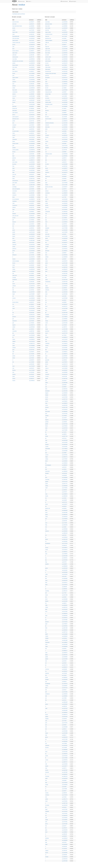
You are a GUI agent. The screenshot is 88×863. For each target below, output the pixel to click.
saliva (46, 201)
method (46, 607)
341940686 (64, 634)
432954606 (64, 73)
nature (13, 308)
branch (46, 155)
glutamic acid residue (49, 186)
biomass (13, 151)
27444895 (64, 747)
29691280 (64, 834)
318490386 (32, 213)
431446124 (64, 549)
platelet (46, 378)
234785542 (64, 209)
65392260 (31, 205)
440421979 (64, 98)
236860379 (64, 353)
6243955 (64, 786)
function (13, 263)
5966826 (64, 112)
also (46, 675)
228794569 (64, 349)
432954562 (64, 104)
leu (45, 753)
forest (46, 751)
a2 (45, 588)
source (13, 283)
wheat (46, 584)
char (46, 526)
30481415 (64, 545)
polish (46, 248)
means (13, 265)
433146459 (64, 199)
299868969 (64, 749)
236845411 (64, 551)
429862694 (64, 411)
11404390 (64, 116)
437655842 (64, 425)
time (13, 289)
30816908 (64, 854)
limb (46, 302)
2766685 (64, 452)
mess (13, 306)
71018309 (31, 353)
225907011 (64, 341)
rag (45, 308)
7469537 (64, 108)
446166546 (64, 844)
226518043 (64, 524)
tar (45, 353)
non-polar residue (15, 131)
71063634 (31, 219)
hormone (46, 199)
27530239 (64, 673)
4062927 (64, 300)
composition (14, 331)
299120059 (64, 710)
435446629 (32, 79)
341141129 (64, 481)
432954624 (32, 131)
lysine (46, 265)
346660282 (64, 190)
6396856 (64, 302)
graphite (46, 481)
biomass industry (15, 302)
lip (45, 712)
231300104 (64, 584)
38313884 (31, 312)
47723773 (31, 112)
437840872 (64, 401)
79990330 (31, 108)
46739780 (31, 242)
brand (13, 267)
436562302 (64, 514)
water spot (47, 65)
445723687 (64, 823)
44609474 (31, 50)
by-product (14, 164)
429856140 (64, 856)
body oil (46, 83)
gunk (13, 145)
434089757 (64, 168)
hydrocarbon (14, 110)
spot (46, 743)
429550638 (64, 485)
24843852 (64, 421)
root (46, 384)
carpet (13, 345)
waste (13, 34)
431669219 (32, 339)
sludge (46, 285)
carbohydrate (47, 211)
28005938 (64, 240)
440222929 (64, 405)
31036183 (64, 848)
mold (46, 197)
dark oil (13, 114)
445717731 (64, 483)
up (45, 475)
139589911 (64, 250)
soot (46, 143)
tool (46, 217)
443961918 (64, 516)
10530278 (64, 827)
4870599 (64, 133)
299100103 (64, 858)
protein (13, 230)
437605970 (32, 236)
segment (13, 324)
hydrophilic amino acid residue (17, 61)
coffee (46, 605)
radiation (13, 341)
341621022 (64, 374)
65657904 (31, 331)
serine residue (47, 28)
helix (46, 726)
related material (15, 40)
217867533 (64, 811)
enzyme (13, 380)
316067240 (32, 285)
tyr (45, 617)
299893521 (64, 465)
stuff (13, 281)
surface (13, 339)
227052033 (64, 782)
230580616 (64, 114)
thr (45, 304)
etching (46, 436)
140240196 (64, 805)
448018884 (64, 382)
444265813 (64, 221)
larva (46, 357)
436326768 (64, 737)
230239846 (64, 164)
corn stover (47, 98)
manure (46, 405)
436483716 (32, 324)
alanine (46, 539)
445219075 (64, 580)
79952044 (31, 306)
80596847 (31, 211)
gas (13, 318)
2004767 (64, 790)
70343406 (31, 372)
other (46, 821)
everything (47, 590)
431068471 (64, 547)
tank (13, 273)
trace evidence (15, 71)
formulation (47, 805)
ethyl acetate (47, 411)
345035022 (64, 419)
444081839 (64, 238)
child (13, 351)
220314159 (64, 314)
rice (46, 300)
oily (45, 506)
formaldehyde (47, 683)
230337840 (64, 366)
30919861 (64, 475)
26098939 (64, 246)
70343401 (31, 75)
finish (46, 582)
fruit (13, 312)
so (45, 502)
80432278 (31, 215)
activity (13, 357)
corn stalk (47, 54)
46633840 (31, 271)
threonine (47, 747)
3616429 (64, 807)
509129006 (32, 104)
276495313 (32, 380)
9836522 (64, 252)
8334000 (64, 384)
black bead (14, 106)
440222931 (64, 50)
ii (12, 364)
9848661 (64, 151)
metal (13, 203)
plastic (46, 269)
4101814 (64, 380)
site (46, 827)
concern (13, 135)
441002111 (64, 582)
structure (13, 298)
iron (46, 498)
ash (46, 166)
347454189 (64, 755)
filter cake (47, 116)
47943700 (31, 277)
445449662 (64, 852)
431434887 (64, 347)
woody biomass (15, 180)
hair (13, 252)
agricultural (47, 331)
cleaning (13, 374)
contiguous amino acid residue (50, 73)
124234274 (32, 256)
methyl (46, 516)
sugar (46, 708)
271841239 (32, 137)
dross (46, 611)
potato (46, 778)
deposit (13, 236)
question (13, 271)
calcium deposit (48, 61)
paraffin (46, 423)
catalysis (46, 850)
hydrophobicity (47, 281)
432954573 (32, 61)
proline (46, 263)
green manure (47, 50)
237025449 (64, 139)
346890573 (64, 337)
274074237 (32, 283)
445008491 (64, 155)
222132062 (64, 48)
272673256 (32, 308)
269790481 (32, 170)
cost (13, 211)
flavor (46, 510)
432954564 (64, 56)
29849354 (64, 489)
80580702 (31, 337)
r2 (45, 834)
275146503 (32, 155)
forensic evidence (15, 50)
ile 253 (46, 232)
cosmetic (46, 446)
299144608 (64, 555)
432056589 (64, 372)
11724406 (64, 522)
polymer (46, 230)
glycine (46, 737)
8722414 (64, 438)
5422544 (64, 660)
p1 (45, 489)
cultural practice (15, 56)
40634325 (31, 166)
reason (46, 333)
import (46, 801)
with (46, 780)
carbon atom (14, 275)
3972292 (64, 842)
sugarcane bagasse (48, 40)
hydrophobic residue (48, 104)
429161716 (64, 364)
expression (14, 244)
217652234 (64, 794)
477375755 (64, 543)
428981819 (64, 61)
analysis (46, 766)
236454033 (64, 815)
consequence (14, 205)
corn (46, 131)
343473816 (64, 423)
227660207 (64, 623)
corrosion (47, 376)
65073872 (31, 110)
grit (45, 438)
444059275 (64, 652)
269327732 (32, 343)
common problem (15, 149)
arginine (46, 658)
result (13, 366)
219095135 (64, 838)
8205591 (64, 648)
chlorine (46, 184)
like (45, 180)
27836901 (64, 415)
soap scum (47, 36)
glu (45, 625)
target (13, 168)
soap (46, 112)
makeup (46, 458)
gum (46, 518)
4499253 (64, 386)
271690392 (32, 168)
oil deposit (47, 135)
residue (21, 5)
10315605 (64, 275)
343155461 (64, 454)
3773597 (64, 197)
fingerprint (47, 147)
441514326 (64, 751)
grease (46, 238)
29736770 (64, 491)
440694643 (64, 254)
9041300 (64, 467)
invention (46, 792)
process (13, 44)
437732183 (64, 145)
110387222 (64, 683)
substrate (14, 285)
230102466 (64, 644)
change (46, 320)
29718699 (64, 788)
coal (46, 386)
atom (13, 122)
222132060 (64, 236)
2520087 (64, 38)
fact (46, 603)
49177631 (31, 120)
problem (13, 63)
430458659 (64, 656)
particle (13, 120)
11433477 (64, 417)
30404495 (64, 846)
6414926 (64, 296)
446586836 (64, 646)
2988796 (64, 434)
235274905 (64, 213)
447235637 (64, 458)
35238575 (31, 351)
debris (13, 178)
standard (13, 147)
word (13, 75)
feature (13, 141)
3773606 (64, 277)
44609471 (31, 71)
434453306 (64, 444)
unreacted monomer (48, 34)
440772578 (64, 333)
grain (46, 339)
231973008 (64, 308)
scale (46, 440)
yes (46, 570)
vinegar (46, 819)
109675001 (64, 479)
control (46, 322)
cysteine (46, 170)
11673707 (64, 85)
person (46, 823)
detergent (47, 473)
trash (46, 291)
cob (46, 215)
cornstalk (46, 246)
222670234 (64, 708)
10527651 (64, 223)
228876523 (64, 267)
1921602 (64, 498)
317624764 (32, 341)
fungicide (46, 718)
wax (46, 242)
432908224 (32, 141)
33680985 (31, 197)
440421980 (64, 512)
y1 (45, 491)
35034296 (31, 46)
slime (46, 409)
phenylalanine (47, 543)
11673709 (64, 42)
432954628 (32, 143)
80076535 (31, 129)
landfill (46, 634)
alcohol (46, 677)
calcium (46, 549)
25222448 (64, 473)
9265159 (64, 506)
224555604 (64, 477)
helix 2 (46, 599)
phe (46, 632)
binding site (14, 254)
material (13, 30)
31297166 (31, 349)
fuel (13, 287)
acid (46, 724)
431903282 (32, 250)
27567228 (64, 850)
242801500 (32, 248)
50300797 (31, 302)
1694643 (64, 469)
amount (46, 852)
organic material (15, 77)
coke (46, 720)
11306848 (64, 217)
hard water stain (48, 71)
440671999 (64, 627)
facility (13, 376)
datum (13, 197)
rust (46, 151)
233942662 (64, 541)
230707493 (64, 357)
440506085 (64, 578)
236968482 (64, 83)
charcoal (46, 137)
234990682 (64, 318)
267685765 (32, 42)
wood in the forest (15, 21)
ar (45, 848)
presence (47, 407)
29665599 (64, 586)
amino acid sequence (16, 188)
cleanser (46, 337)
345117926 (64, 407)
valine (46, 652)
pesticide (46, 421)
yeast (46, 553)
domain (13, 73)
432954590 (64, 102)
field (46, 840)
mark (46, 275)
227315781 (64, 722)
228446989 (64, 599)
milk (46, 188)
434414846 (64, 34)
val (45, 541)
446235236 (64, 778)
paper (46, 182)
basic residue (47, 52)
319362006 (32, 298)
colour (46, 580)
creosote (46, 454)
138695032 (64, 471)
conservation (14, 190)
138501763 (64, 776)
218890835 (64, 256)
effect (46, 627)
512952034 (32, 190)
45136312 (31, 116)
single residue (14, 52)
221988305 (64, 553)
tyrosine (46, 397)
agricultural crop (48, 38)
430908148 (64, 67)
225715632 (64, 413)
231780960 (64, 757)
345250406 (64, 679)
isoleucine (47, 531)
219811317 (64, 590)
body (46, 735)
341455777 (64, 766)
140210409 (64, 390)
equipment (47, 673)
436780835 (64, 704)
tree (46, 535)
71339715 (31, 296)
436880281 (64, 677)
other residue (14, 67)
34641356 (31, 54)
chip (46, 380)
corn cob (46, 63)
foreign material (15, 65)
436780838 (64, 89)
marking (46, 685)
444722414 (64, 687)
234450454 (64, 625)
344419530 (64, 601)
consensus (47, 669)
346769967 (64, 207)
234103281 (64, 570)
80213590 (31, 145)
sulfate (46, 574)
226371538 (64, 279)
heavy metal (14, 89)
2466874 (64, 180)
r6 (45, 586)
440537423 (64, 607)
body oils (46, 85)
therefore (14, 370)
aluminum (47, 621)
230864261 (64, 81)
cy (45, 788)
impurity (13, 102)
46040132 (31, 133)
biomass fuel (14, 108)
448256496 (64, 615)
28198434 (64, 638)
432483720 (32, 151)
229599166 (64, 271)
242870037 (32, 291)
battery (46, 654)
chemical (14, 85)
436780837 (64, 100)
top (45, 318)
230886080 (64, 840)
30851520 (64, 706)
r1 (45, 846)
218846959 (64, 289)
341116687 (64, 184)
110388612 (64, 642)
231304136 (64, 409)
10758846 (64, 65)
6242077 (64, 825)
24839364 (64, 287)
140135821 (64, 745)
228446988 (64, 726)
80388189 (31, 122)
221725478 (64, 339)
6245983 (64, 780)
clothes (46, 372)
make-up (46, 368)
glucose (46, 640)
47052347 (31, 374)
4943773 (64, 768)
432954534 (32, 38)
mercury (46, 547)
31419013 (31, 223)
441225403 (64, 201)
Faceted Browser (64, 1)
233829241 (64, 557)
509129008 (32, 96)
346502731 (64, 456)
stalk (46, 267)
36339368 (31, 267)
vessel (13, 184)
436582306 (32, 217)
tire (45, 790)
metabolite (47, 811)
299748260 (64, 572)
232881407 (64, 304)
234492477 (64, 242)
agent (46, 623)
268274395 (32, 184)
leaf (46, 174)
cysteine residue (48, 56)
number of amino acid (16, 42)
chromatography (48, 465)
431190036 (64, 368)
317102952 (32, 370)
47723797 (31, 40)
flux (46, 786)
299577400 (64, 803)
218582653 (64, 693)
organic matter (14, 32)
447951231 (64, 248)
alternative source (15, 118)
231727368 (64, 739)
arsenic (46, 347)
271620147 (32, 98)
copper (46, 646)
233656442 (64, 712)
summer (46, 770)
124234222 (32, 310)
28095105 (64, 792)
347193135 (64, 621)
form (46, 825)
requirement (14, 320)
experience (47, 172)
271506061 (32, 73)
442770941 (64, 809)
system (46, 483)
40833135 (31, 238)
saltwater (46, 415)
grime (46, 366)
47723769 (31, 65)
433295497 (64, 370)
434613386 (64, 640)
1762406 (64, 675)
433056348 (32, 172)
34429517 (31, 203)
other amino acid (15, 215)
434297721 (32, 28)
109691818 (64, 211)
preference (14, 248)
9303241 (64, 689)
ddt (45, 619)
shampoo (14, 347)
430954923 (32, 234)
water (46, 81)
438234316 (32, 230)
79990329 (31, 287)
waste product (47, 100)
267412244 (32, 232)
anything (13, 242)
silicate (46, 504)
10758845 (64, 743)
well (46, 592)
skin (46, 178)
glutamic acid (47, 508)
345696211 (64, 351)
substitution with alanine (49, 122)
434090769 (32, 149)
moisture (46, 345)
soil (13, 296)
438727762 (64, 399)
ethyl (46, 782)
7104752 (64, 432)
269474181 (32, 178)
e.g (45, 671)
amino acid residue (15, 38)
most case (14, 174)
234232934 (64, 559)
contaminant (14, 139)
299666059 (64, 566)
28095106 (64, 118)
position (13, 355)
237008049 (64, 518)
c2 (45, 854)
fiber (46, 349)
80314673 (31, 368)
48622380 (31, 147)
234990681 (64, 106)
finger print (47, 46)
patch (13, 238)
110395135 (64, 343)
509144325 (32, 318)
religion (46, 456)
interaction (47, 772)
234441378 (64, 63)
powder (13, 232)
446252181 (64, 388)
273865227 (32, 48)
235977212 (64, 632)
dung (46, 310)
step (46, 500)
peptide (46, 656)
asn (46, 450)
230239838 (64, 79)
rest (13, 304)
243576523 (32, 244)
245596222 (32, 279)
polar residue (14, 182)
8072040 (64, 535)
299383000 (64, 741)
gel (45, 312)
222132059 (64, 442)
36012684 (31, 281)
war (46, 739)
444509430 (64, 285)
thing (13, 166)
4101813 (64, 30)
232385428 (64, 537)
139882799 (64, 147)
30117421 (64, 502)
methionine (47, 289)
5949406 (64, 508)
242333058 (32, 164)
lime (46, 296)
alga (46, 434)
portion (13, 250)
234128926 (64, 450)
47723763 (31, 77)
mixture (13, 234)
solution (13, 378)
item (13, 153)
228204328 (64, 291)
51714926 (31, 102)
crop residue (47, 21)
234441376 (64, 215)
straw (46, 79)
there (46, 477)
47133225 (31, 85)
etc (13, 314)
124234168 (32, 300)
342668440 (64, 636)
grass (13, 349)
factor (13, 48)
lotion (46, 388)
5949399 (64, 724)
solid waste (14, 54)
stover (46, 512)
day (46, 559)
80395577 (31, 106)
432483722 (32, 180)
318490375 (32, 199)
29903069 (64, 588)
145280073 (32, 36)
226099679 (64, 403)
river (46, 813)
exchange (14, 277)
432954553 (64, 52)
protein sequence (15, 116)
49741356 (31, 355)
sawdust (46, 141)
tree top (46, 106)
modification (14, 201)
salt (46, 44)
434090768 (32, 63)
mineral (13, 79)
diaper (46, 809)
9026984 (64, 131)
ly (45, 545)
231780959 (64, 232)
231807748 (64, 219)
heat (46, 660)
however (46, 145)
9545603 (64, 110)
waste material (15, 112)
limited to (46, 96)
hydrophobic (47, 390)
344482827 (64, 345)
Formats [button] (29, 1)
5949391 (64, 234)
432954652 (32, 52)
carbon (13, 335)
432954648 (64, 153)
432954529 (32, 87)
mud (46, 213)
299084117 (64, 650)
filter (46, 578)
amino (46, 644)
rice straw (47, 164)
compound (47, 374)
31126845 (64, 96)
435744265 (64, 322)
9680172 (64, 735)
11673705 (64, 149)
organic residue (48, 32)
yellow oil (14, 100)
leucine (46, 168)
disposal (46, 601)
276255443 (32, 69)
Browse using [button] (21, 1)
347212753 (64, 137)
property (46, 351)
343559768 (64, 759)
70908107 (31, 304)
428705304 (64, 716)
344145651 (64, 446)
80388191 (31, 275)
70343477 (31, 21)
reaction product (48, 89)
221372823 (64, 611)
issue (13, 83)
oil (12, 104)
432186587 (64, 819)
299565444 (64, 613)
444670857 (64, 770)
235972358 (64, 312)
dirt (13, 337)
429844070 (64, 269)
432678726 (32, 347)
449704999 (64, 733)
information (47, 776)
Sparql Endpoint (72, 1)
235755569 (64, 298)
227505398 (64, 182)
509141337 (32, 314)
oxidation (46, 638)
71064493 (31, 322)
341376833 (64, 397)
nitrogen (46, 784)
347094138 (64, 170)
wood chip (47, 30)
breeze (13, 170)
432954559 (32, 182)
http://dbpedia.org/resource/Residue (18, 13)
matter (13, 69)
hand (46, 768)
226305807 (64, 355)
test (13, 333)
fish (46, 807)
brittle (13, 172)
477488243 (64, 448)
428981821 (64, 135)
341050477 (64, 504)
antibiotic (46, 256)
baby (46, 842)
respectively (47, 642)
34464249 (31, 265)
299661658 (64, 702)
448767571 (64, 306)
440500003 (64, 510)
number (13, 246)
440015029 (64, 568)
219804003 (64, 531)
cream (46, 355)
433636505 (64, 40)
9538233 (64, 681)
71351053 (31, 333)
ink (45, 298)
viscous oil (14, 96)
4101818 (64, 75)
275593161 (32, 209)
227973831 (64, 821)
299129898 (64, 283)
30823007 (64, 836)
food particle (47, 77)
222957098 (64, 440)
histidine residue (48, 102)
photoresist (47, 250)
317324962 (32, 81)
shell (46, 341)
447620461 (64, 801)
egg (46, 219)
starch (46, 306)
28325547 (64, 718)
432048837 (64, 685)
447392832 (64, 487)
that (46, 700)
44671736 (31, 56)
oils (13, 353)
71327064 (31, 254)
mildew (46, 382)
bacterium (14, 316)
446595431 (64, 320)
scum (46, 522)
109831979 (64, 331)
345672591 (64, 378)
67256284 (31, 320)
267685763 (32, 246)
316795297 (32, 316)
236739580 (64, 619)
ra (45, 706)
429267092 (64, 654)
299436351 (64, 774)
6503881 (64, 143)
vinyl (46, 114)
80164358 (31, 153)
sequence (14, 221)
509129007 (32, 100)
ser (45, 139)
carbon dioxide (47, 67)
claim (13, 46)
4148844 (64, 526)
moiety (13, 98)
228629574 (64, 46)
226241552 (64, 71)
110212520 (64, 122)
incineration (47, 479)
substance (14, 81)
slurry (46, 254)
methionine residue (48, 153)
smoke (13, 176)
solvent (46, 399)
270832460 (32, 335)
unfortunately (47, 448)
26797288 (64, 376)
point (46, 722)
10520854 (64, 324)
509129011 (32, 114)
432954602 (32, 162)
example (13, 240)
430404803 (64, 230)
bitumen (46, 364)
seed (46, 324)
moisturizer (47, 745)
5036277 (64, 44)
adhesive (14, 207)
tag (45, 551)
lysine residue (14, 162)
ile (45, 757)
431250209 (64, 574)
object (13, 209)
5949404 (64, 176)
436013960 (32, 240)
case (13, 368)
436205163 (32, 269)
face (46, 648)
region (13, 137)
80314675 (31, 174)
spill (46, 691)
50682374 (31, 378)
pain (13, 322)
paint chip (47, 75)
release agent (47, 69)
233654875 (64, 753)
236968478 (64, 120)
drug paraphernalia (15, 36)
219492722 (64, 172)
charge (46, 733)
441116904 (64, 265)
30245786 (64, 520)
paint (46, 413)
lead (46, 277)
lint (45, 432)
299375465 (64, 273)
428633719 (64, 714)
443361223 (64, 129)
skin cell (46, 87)
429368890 (64, 205)
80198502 (31, 252)
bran (46, 689)
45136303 (31, 221)
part (13, 219)
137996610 (64, 316)
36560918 (31, 176)
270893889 (32, 345)
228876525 (64, 54)
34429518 (31, 89)
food (13, 129)
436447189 (64, 539)
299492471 (64, 667)
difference (14, 291)
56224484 (31, 364)
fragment (46, 419)
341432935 (64, 658)
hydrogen (47, 679)
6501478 (64, 162)
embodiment (14, 279)
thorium (46, 714)
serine (13, 343)
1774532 (64, 592)
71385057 (31, 273)
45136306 (31, 188)
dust (46, 133)
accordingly (14, 186)
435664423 (64, 141)
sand (46, 252)
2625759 (64, 188)
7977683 (64, 720)
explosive (47, 287)
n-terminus (47, 794)
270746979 (32, 366)
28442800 (64, 669)
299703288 (64, 860)
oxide (46, 442)
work (13, 372)
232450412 (64, 617)
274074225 (32, 118)
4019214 (64, 700)
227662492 (64, 817)
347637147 (64, 77)
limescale (47, 240)
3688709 (64, 603)
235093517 (64, 671)
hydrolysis (47, 838)
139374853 (64, 772)
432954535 (64, 32)
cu (45, 520)
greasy (46, 568)
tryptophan (47, 314)
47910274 (31, 263)
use (46, 815)
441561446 (64, 609)
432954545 (64, 28)
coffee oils (47, 42)
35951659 (31, 83)
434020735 (32, 44)
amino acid (47, 234)
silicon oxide (47, 236)
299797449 (64, 281)
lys (45, 537)
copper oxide (47, 48)
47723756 (31, 30)
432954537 (32, 67)
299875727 (64, 761)
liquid (13, 155)
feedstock (14, 213)
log (45, 209)
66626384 (31, 186)
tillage (46, 370)
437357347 (32, 135)
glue (46, 467)
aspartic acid (47, 176)
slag (46, 223)
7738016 (64, 335)
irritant (13, 133)
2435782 (64, 174)
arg (45, 557)
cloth (46, 817)
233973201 (64, 166)
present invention (48, 118)
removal (13, 217)
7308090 (64, 87)
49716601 (31, 357)
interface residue (15, 143)
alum (46, 452)
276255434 (32, 32)
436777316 (64, 436)
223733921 (64, 813)
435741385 (64, 263)
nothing (13, 269)
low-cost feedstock (15, 199)
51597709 (31, 207)
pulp (46, 681)
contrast (46, 759)
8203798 (64, 310)
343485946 (64, 784)
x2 (45, 836)
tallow (46, 615)
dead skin (47, 110)
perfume (46, 205)
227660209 (64, 69)
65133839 (31, 139)
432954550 (64, 21)
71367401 (31, 289)
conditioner (47, 316)
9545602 (64, 178)
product (13, 28)
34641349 (31, 34)
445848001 (64, 605)
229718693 (64, 691)
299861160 (64, 533)
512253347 (32, 201)
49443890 (31, 376)
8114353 (64, 576)
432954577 (64, 186)
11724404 (64, 36)
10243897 (64, 500)
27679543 (64, 244)
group (13, 223)
